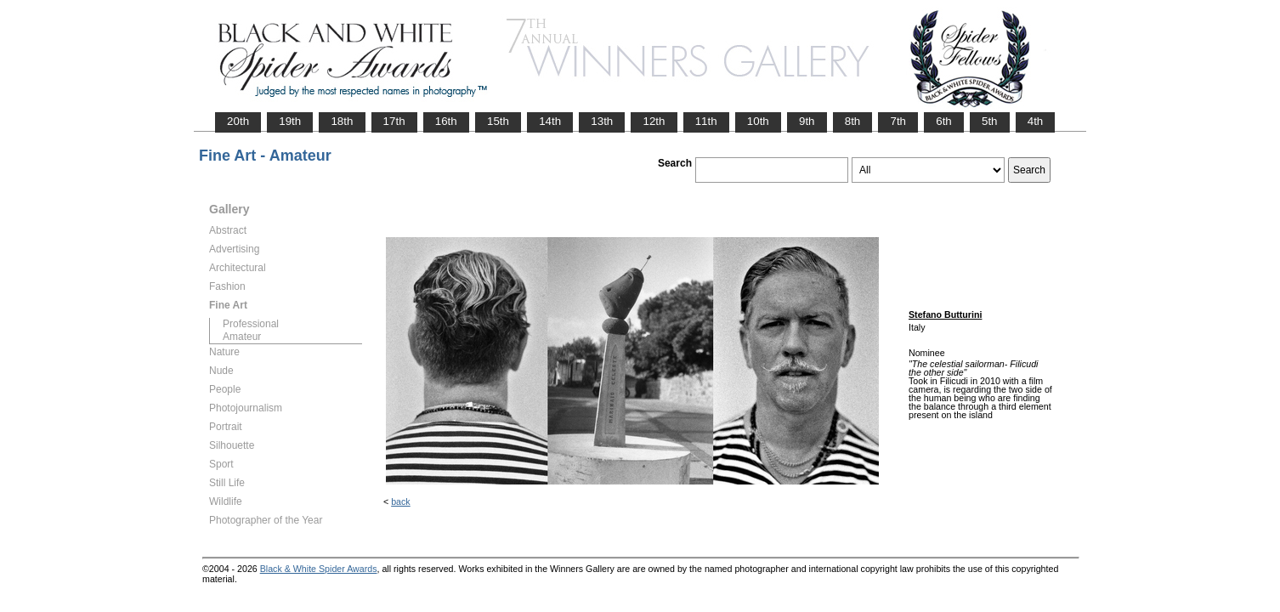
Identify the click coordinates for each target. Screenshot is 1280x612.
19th (289, 121)
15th (498, 121)
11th (706, 121)
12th (653, 121)
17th (394, 121)
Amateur (242, 337)
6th (943, 121)
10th (758, 121)
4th (1035, 121)
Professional (251, 324)
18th (341, 121)
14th (550, 121)
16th (446, 121)
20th (238, 121)
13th (601, 121)
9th (807, 121)
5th (989, 121)
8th (852, 121)
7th (898, 121)
